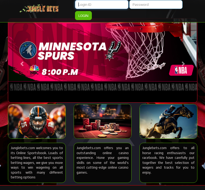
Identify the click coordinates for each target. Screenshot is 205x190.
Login (83, 15)
